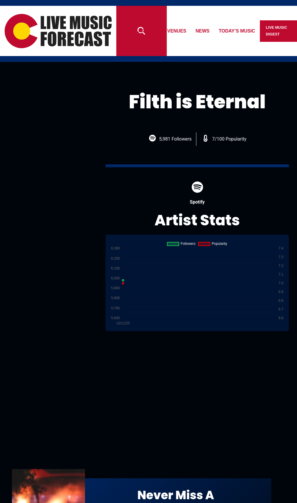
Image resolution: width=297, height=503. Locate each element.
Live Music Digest (276, 30)
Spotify (197, 193)
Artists (148, 30)
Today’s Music (237, 30)
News (203, 30)
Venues (176, 30)
